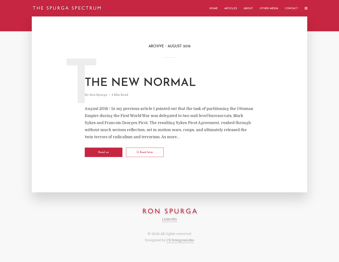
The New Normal (140, 83)
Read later (145, 152)
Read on (103, 152)
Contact (291, 8)
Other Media (269, 8)
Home (214, 8)
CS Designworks (180, 240)
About (248, 8)
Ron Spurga (98, 95)
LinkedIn (169, 219)
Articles (230, 8)
